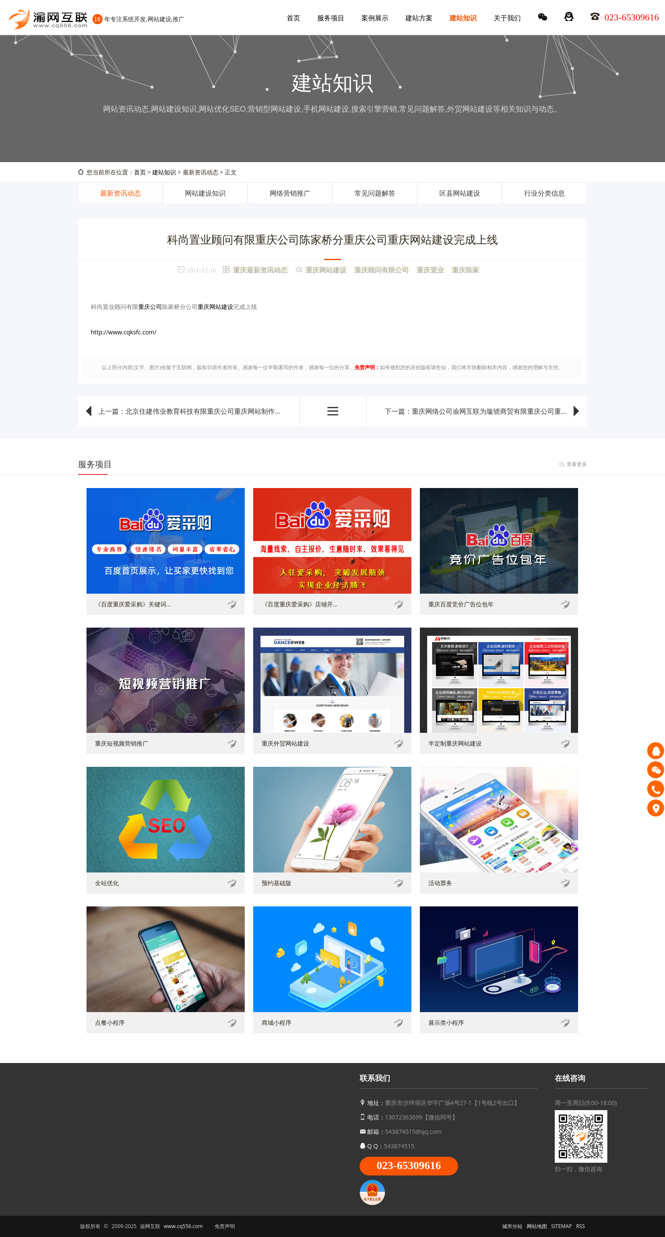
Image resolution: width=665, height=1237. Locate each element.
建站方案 (419, 17)
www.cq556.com (183, 1226)
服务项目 (330, 17)
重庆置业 (430, 269)
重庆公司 (150, 307)
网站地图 (537, 1226)
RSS (580, 1226)
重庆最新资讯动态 (260, 269)
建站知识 (463, 17)
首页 (293, 17)
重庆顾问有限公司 (382, 269)
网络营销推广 (290, 193)
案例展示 (374, 17)
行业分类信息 (544, 193)
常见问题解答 (375, 193)
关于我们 (507, 17)
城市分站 (512, 1226)
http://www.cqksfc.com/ (123, 332)
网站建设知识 (205, 193)
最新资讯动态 (120, 193)
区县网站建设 (459, 193)
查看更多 (577, 464)
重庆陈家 (465, 269)
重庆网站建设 (326, 269)
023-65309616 (409, 1165)
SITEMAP (561, 1226)
